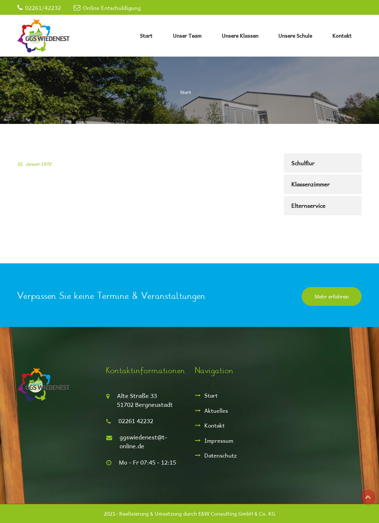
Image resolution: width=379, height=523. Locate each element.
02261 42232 (135, 420)
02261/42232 (43, 7)
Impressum (218, 440)
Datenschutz (220, 455)
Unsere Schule (295, 36)
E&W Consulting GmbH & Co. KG (236, 514)
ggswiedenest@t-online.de (143, 441)
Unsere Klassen (240, 36)
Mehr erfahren (332, 296)
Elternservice (308, 205)
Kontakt (342, 36)
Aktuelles (216, 410)
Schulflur (303, 163)
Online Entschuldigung (112, 7)
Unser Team (187, 36)
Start (146, 36)
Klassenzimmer (310, 184)
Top (367, 497)
